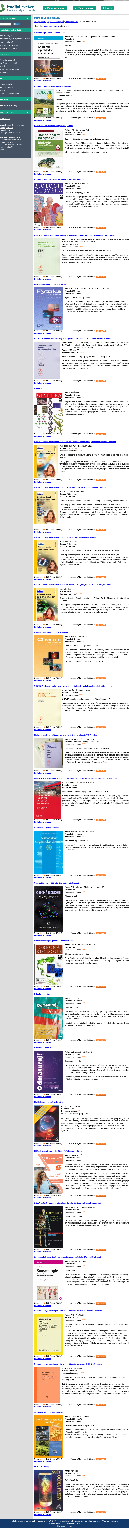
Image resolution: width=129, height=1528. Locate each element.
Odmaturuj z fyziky (42, 994)
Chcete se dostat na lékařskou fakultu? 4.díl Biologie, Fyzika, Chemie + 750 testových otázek (72, 585)
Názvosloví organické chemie (46, 828)
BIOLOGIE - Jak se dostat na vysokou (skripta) (53, 126)
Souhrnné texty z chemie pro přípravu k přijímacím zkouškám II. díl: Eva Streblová (68, 1364)
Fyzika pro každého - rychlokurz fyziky (50, 284)
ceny (68, 26)
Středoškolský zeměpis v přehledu (48, 1412)
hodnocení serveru (51, 26)
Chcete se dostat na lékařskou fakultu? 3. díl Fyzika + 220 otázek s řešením (65, 537)
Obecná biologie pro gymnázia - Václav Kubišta (54, 941)
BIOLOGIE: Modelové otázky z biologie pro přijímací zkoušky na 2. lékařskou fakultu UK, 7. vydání (74, 235)
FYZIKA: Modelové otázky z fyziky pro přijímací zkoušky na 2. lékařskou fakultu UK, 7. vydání (72, 339)
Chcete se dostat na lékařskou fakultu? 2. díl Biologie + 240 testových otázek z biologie (70, 487)
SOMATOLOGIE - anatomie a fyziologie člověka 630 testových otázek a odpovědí (67, 1203)
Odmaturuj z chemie (42, 1048)
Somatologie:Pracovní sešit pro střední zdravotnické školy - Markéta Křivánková (67, 1257)
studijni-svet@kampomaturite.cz (105, 1521)
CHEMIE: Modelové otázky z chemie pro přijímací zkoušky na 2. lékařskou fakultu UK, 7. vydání (73, 686)
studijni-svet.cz (56, 1523)
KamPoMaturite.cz (73, 1523)
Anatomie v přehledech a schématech (50, 33)
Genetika (38, 388)
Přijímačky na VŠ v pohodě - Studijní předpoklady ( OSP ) (58, 1151)
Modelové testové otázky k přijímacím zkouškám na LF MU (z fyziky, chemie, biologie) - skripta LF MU (76, 778)
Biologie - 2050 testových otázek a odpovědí (52, 86)
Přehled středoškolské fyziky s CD (48, 1102)
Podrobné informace (42, 81)
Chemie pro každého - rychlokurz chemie (51, 632)
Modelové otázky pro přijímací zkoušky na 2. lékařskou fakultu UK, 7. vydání (65, 735)
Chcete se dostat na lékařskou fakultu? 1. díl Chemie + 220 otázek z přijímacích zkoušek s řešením (75, 442)
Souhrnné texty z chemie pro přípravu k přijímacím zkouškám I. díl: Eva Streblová (68, 1311)
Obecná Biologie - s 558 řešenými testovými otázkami (56, 883)
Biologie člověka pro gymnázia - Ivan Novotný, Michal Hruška (59, 179)
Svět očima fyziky (41, 1467)
